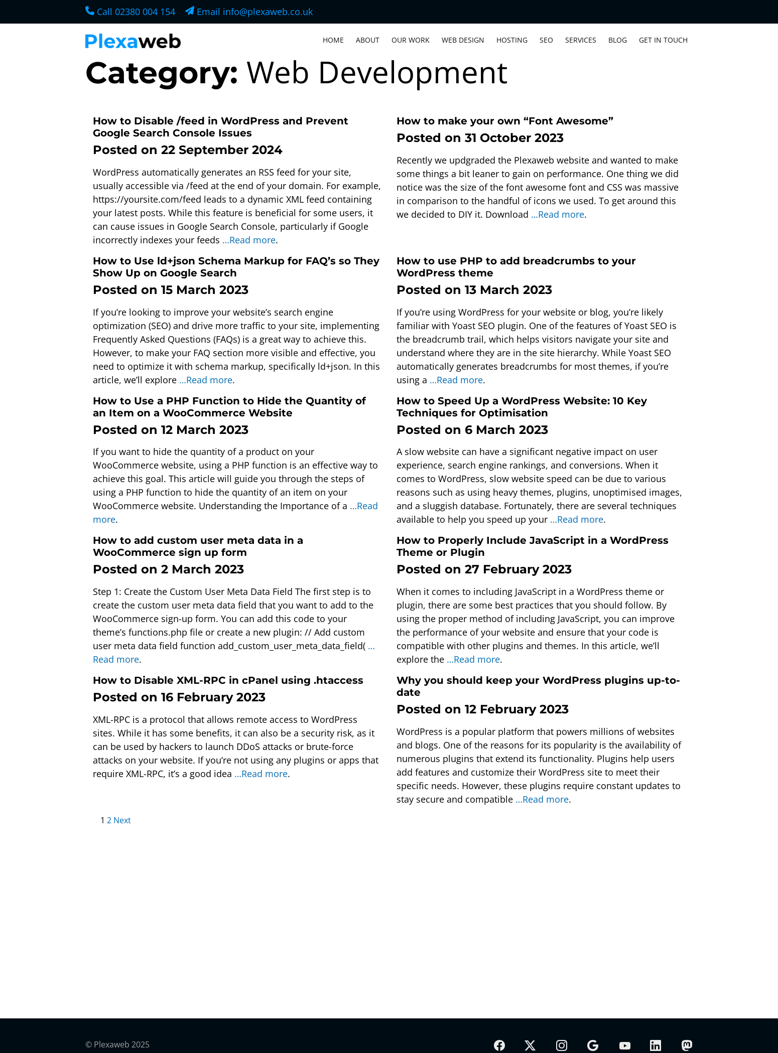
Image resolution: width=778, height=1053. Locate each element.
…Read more (249, 240)
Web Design (463, 40)
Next (122, 820)
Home (333, 40)
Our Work (411, 40)
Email (249, 12)
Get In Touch (663, 40)
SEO (546, 40)
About (367, 40)
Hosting (512, 40)
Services (580, 40)
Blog (617, 40)
